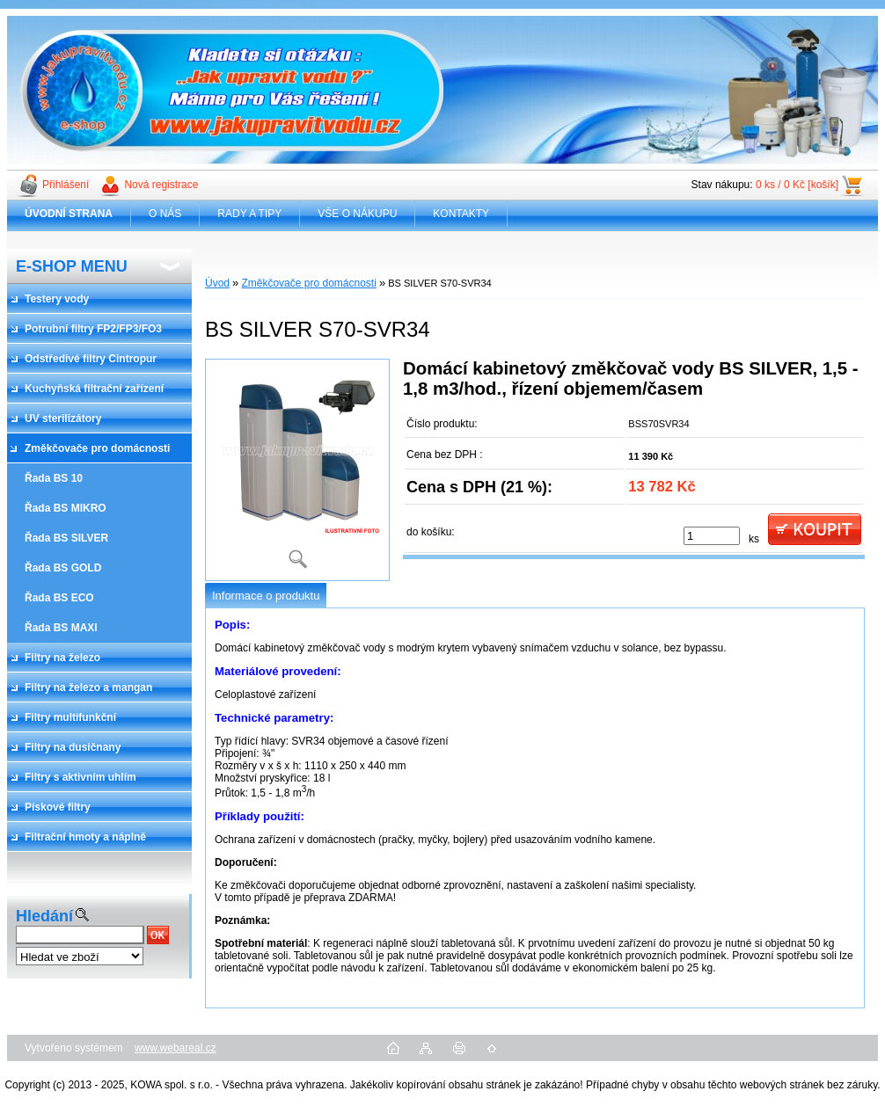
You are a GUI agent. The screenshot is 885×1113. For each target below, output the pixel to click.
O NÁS (165, 213)
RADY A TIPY (249, 213)
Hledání (44, 916)
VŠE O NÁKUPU (357, 213)
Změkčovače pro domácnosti (308, 283)
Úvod (217, 283)
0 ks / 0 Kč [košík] (797, 184)
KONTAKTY (461, 213)
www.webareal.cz (175, 1048)
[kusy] (712, 536)
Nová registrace (161, 184)
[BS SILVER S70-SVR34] (297, 470)
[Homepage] (69, 213)
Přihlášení (65, 184)
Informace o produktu (265, 595)
